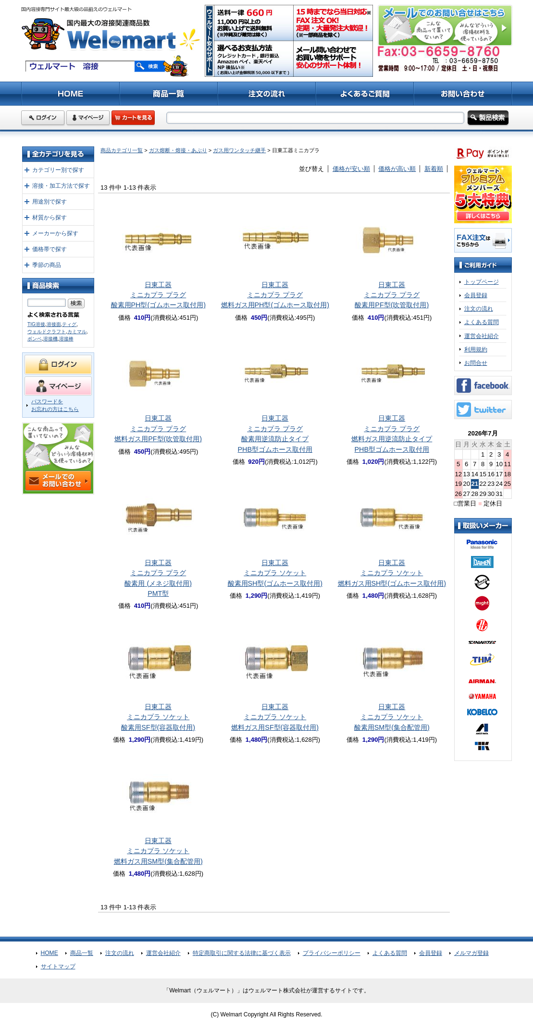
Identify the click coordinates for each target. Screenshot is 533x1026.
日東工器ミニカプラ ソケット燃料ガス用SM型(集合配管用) (158, 851)
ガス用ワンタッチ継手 (239, 150)
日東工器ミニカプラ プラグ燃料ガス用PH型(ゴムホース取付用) (275, 295)
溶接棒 (66, 338)
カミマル (77, 331)
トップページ (481, 281)
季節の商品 (46, 265)
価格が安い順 (351, 168)
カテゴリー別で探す (58, 170)
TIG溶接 (36, 324)
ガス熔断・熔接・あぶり (178, 150)
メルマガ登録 (471, 953)
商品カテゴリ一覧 (121, 150)
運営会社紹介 (481, 336)
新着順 (433, 168)
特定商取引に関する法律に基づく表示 (242, 953)
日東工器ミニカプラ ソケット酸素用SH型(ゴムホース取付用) (275, 573)
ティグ (69, 324)
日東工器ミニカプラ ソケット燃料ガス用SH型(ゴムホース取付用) (392, 573)
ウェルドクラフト (46, 331)
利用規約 (475, 349)
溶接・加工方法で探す (61, 185)
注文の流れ (478, 308)
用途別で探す (49, 201)
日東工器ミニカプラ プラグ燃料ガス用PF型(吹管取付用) (158, 428)
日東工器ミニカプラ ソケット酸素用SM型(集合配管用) (392, 717)
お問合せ (475, 363)
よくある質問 (481, 322)
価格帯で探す (49, 249)
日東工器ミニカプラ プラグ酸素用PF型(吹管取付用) (392, 295)
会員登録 (475, 295)
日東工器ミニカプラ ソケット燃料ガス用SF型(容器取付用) (275, 717)
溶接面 (54, 324)
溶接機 (50, 338)
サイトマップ (58, 966)
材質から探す (49, 217)
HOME (49, 953)
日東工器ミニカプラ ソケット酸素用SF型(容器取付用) (158, 717)
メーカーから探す (55, 233)
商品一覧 (81, 953)
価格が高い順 (397, 168)
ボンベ (34, 338)
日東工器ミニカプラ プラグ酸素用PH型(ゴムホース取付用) (158, 295)
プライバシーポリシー (331, 953)
